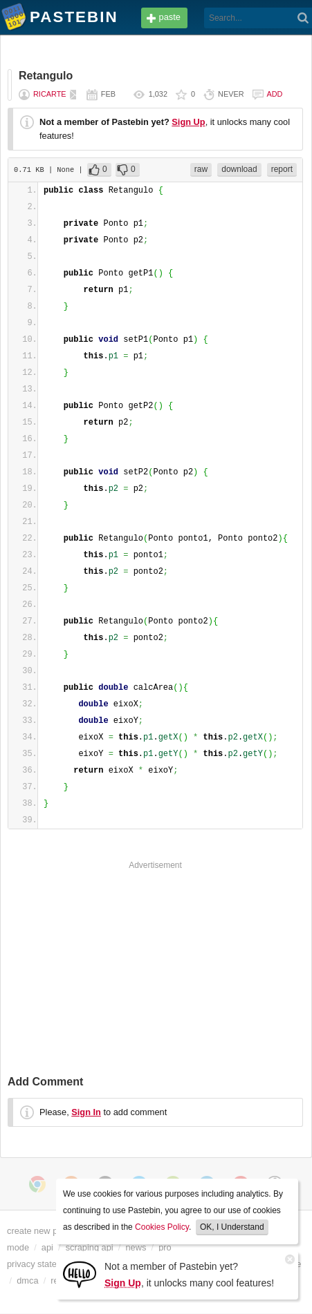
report (282, 169)
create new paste (40, 1231)
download (239, 169)
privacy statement (41, 1264)
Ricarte (49, 94)
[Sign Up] (79, 1273)
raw (201, 169)
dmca (27, 1280)
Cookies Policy (162, 1227)
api (47, 1247)
